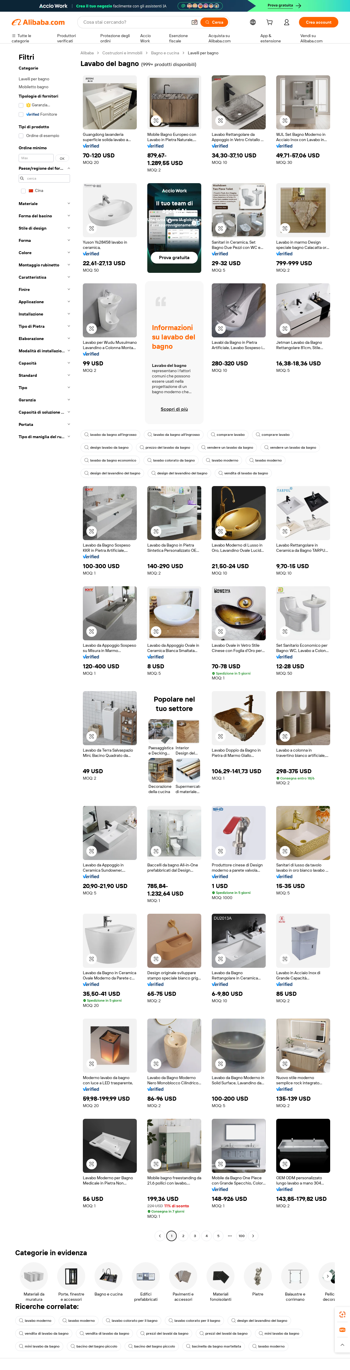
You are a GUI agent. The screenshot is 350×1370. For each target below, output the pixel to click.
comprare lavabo (228, 434)
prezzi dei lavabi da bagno (164, 1333)
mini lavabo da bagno (279, 1333)
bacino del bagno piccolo (94, 1346)
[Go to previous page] (160, 1236)
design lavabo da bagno (106, 447)
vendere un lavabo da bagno (227, 447)
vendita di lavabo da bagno (243, 473)
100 (242, 1236)
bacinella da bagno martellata (213, 1346)
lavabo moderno (222, 460)
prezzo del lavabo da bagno (165, 447)
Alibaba (87, 53)
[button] (194, 22)
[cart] (270, 23)
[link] (342, 1314)
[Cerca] (214, 22)
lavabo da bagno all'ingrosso (110, 434)
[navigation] (44, 645)
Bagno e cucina (165, 53)
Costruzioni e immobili (122, 53)
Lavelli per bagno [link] (203, 53)
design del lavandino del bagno (112, 473)
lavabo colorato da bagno (171, 460)
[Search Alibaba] (134, 22)
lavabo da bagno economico (110, 460)
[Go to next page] (253, 1236)
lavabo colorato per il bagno (132, 1320)
